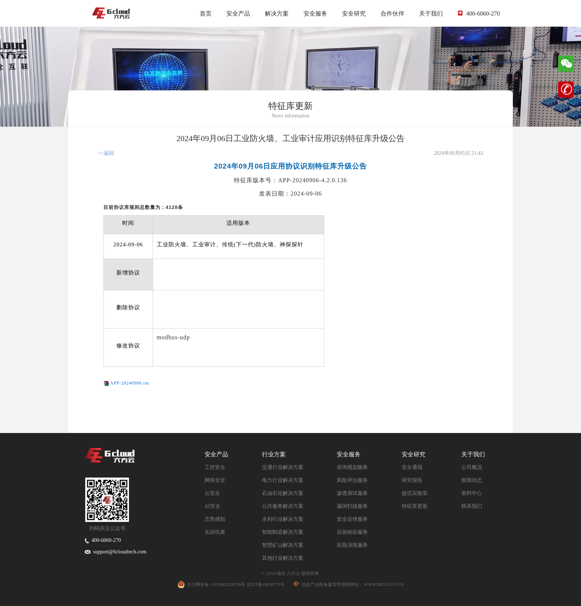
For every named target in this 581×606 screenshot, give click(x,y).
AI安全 (212, 506)
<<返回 (106, 153)
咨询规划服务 (352, 467)
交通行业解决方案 (282, 467)
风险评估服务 (352, 480)
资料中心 (471, 493)
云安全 (212, 493)
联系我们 (471, 506)
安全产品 (238, 13)
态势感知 (215, 519)
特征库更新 (415, 506)
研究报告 (412, 480)
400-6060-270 (479, 13)
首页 (206, 13)
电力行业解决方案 (282, 480)
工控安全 (215, 467)
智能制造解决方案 (282, 532)
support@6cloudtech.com (115, 552)
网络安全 (215, 480)
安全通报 (412, 467)
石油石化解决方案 (282, 493)
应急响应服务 (352, 532)
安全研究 (354, 13)
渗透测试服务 (352, 493)
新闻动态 (471, 480)
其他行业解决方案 (282, 558)
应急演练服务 (352, 545)
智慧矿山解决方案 (282, 545)
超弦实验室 (415, 493)
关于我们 (431, 13)
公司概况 (471, 467)
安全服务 (315, 13)
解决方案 (277, 13)
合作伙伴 (392, 13)
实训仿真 (215, 532)
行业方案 (274, 454)
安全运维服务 (352, 519)
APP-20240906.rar (129, 383)
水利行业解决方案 (282, 519)
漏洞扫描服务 (352, 506)
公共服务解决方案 (282, 506)
